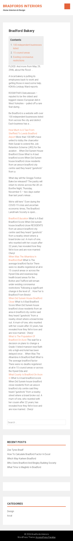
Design (10, 511)
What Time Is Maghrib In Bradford (24, 467)
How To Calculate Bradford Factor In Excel (28, 454)
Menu (67, 6)
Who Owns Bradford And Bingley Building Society (31, 463)
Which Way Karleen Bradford (21, 458)
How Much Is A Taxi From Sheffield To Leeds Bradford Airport (23, 133)
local (9, 515)
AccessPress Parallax (46, 537)
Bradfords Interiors (22, 6)
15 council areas (21, 52)
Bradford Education (18, 218)
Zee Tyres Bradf (15, 449)
